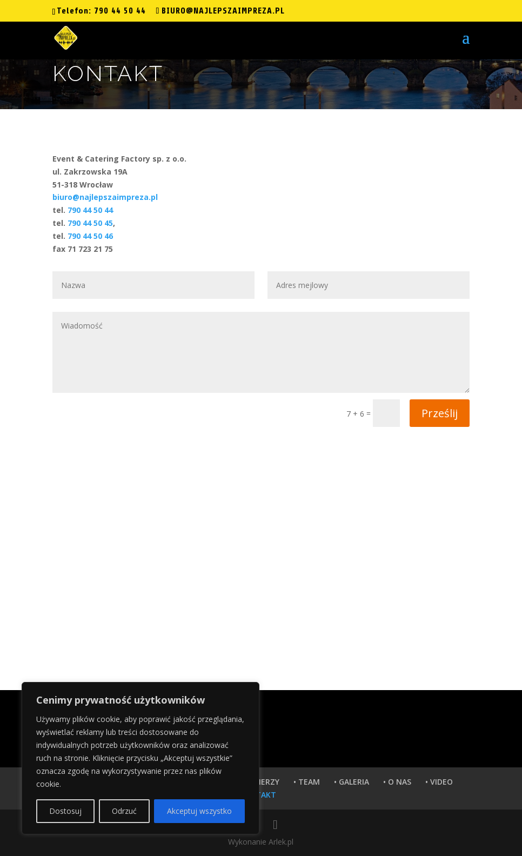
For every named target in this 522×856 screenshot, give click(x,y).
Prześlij (439, 413)
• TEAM (306, 782)
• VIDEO (439, 782)
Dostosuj (65, 811)
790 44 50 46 (90, 236)
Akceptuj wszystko (199, 811)
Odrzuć (124, 811)
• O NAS (397, 782)
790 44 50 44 (120, 11)
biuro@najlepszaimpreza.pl (105, 197)
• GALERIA (351, 782)
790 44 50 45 (90, 223)
